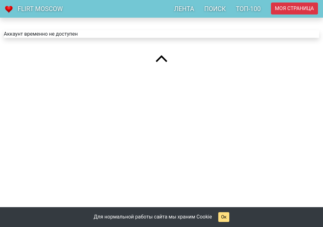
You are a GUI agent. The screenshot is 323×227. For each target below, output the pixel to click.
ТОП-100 (248, 9)
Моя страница (294, 8)
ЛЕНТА (184, 9)
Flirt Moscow (40, 9)
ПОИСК (215, 9)
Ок (223, 216)
